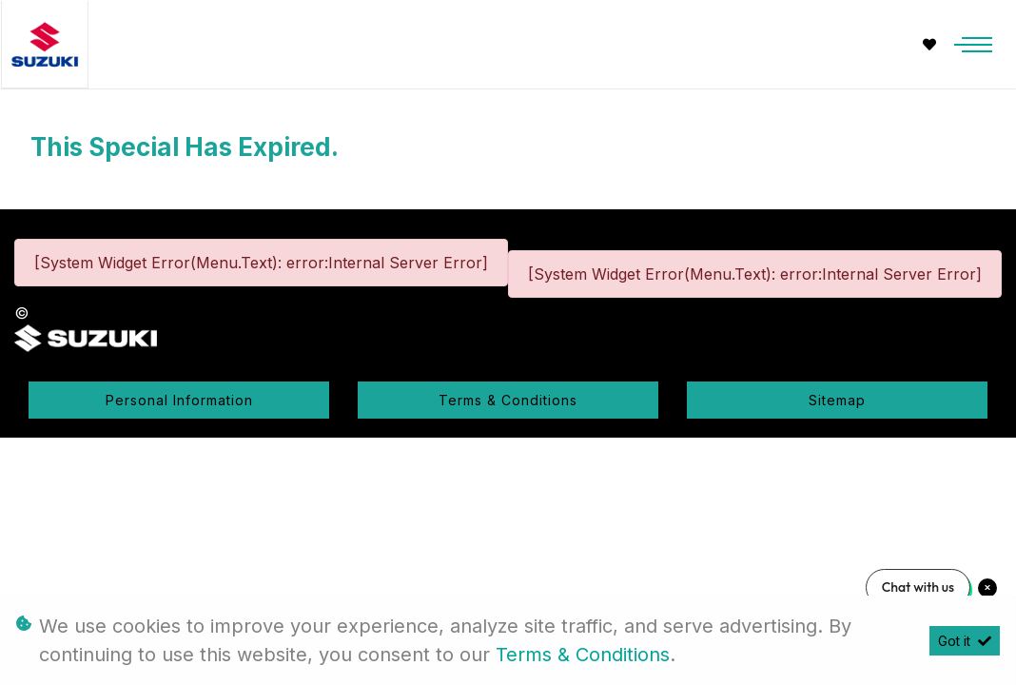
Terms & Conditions (508, 400)
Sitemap (837, 400)
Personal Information (179, 400)
